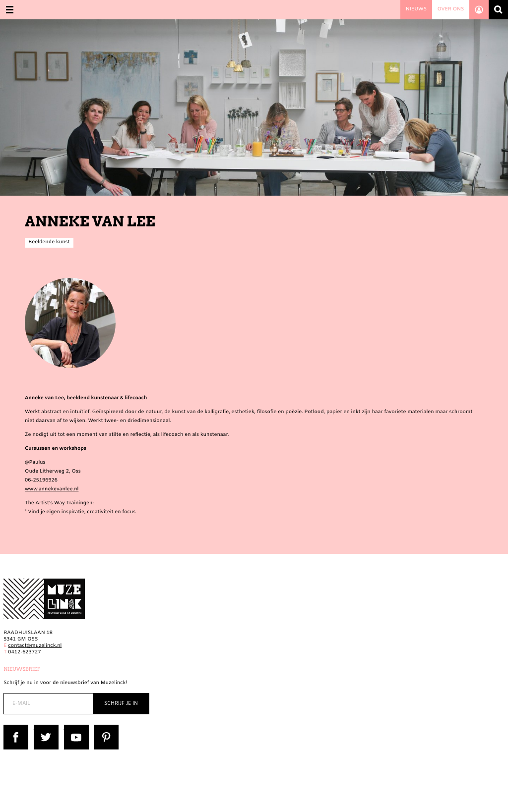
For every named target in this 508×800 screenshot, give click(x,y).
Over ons (450, 9)
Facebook (15, 728)
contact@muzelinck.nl (35, 646)
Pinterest (105, 728)
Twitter (43, 728)
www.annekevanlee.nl (51, 489)
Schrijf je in (121, 703)
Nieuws (416, 9)
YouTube (74, 728)
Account (479, 9)
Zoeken (498, 9)
